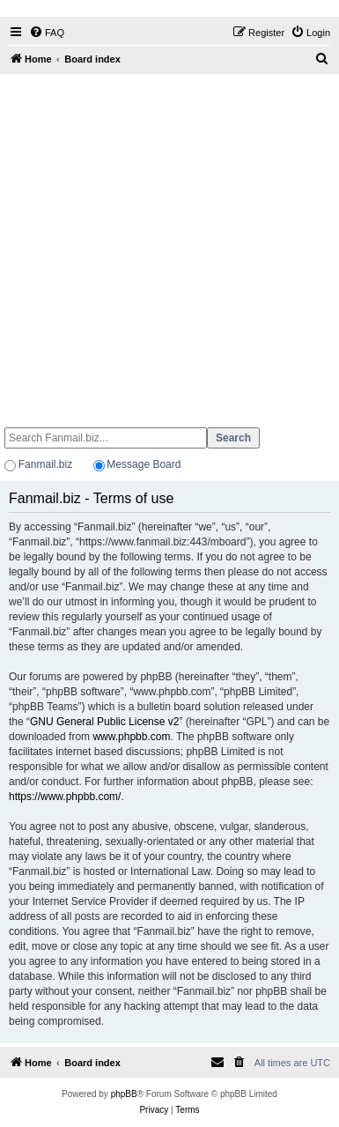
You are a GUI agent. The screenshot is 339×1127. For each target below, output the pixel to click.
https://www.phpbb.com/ (65, 796)
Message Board (144, 464)
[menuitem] (46, 32)
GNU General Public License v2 (104, 721)
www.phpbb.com (131, 736)
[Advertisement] (165, 243)
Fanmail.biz (45, 464)
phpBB (124, 1094)
